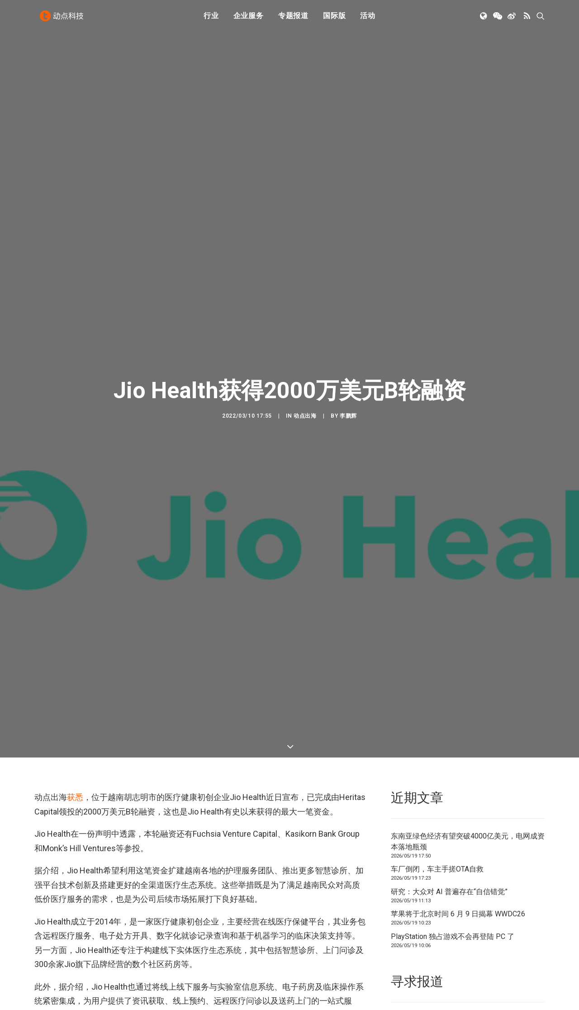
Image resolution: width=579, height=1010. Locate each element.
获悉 (75, 688)
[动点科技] (63, 19)
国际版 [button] (334, 19)
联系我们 (513, 910)
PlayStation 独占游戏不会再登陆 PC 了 (452, 827)
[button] (484, 19)
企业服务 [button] (248, 19)
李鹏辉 (348, 361)
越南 (76, 1002)
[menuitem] (211, 19)
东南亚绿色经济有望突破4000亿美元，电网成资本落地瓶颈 (468, 732)
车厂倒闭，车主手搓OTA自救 (437, 760)
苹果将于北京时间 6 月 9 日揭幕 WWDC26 (458, 805)
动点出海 (305, 361)
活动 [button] (367, 19)
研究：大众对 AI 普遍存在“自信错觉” (449, 782)
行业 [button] (211, 19)
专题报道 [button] (293, 19)
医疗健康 (48, 1002)
